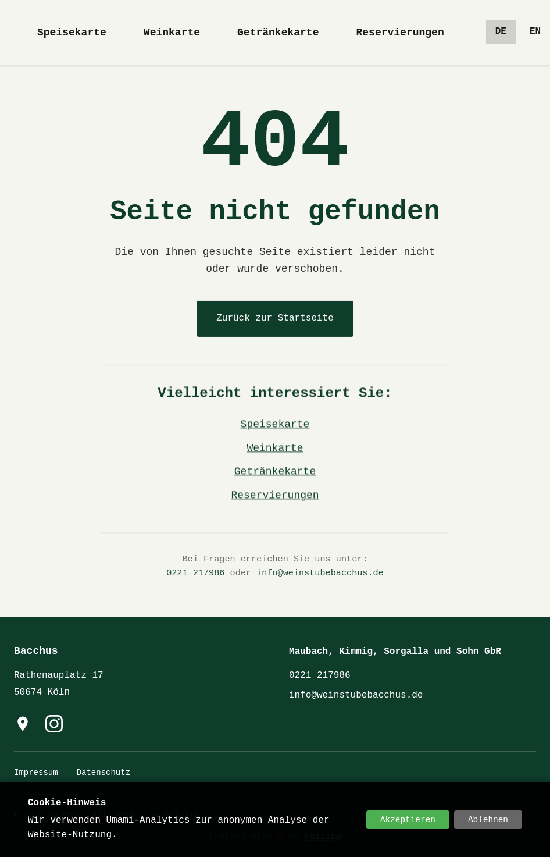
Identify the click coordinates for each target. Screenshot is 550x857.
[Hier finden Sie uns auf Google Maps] (22, 723)
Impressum (36, 772)
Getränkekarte (278, 32)
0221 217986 (195, 574)
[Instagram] (54, 723)
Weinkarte (172, 32)
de (500, 31)
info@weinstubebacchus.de (320, 574)
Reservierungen (400, 32)
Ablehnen (488, 819)
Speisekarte (71, 32)
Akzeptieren (407, 819)
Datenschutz (103, 772)
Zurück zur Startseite (275, 318)
